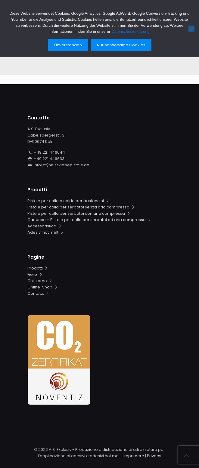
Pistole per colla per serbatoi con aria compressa (79, 213)
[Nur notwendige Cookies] (191, 29)
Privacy (154, 456)
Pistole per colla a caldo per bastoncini (68, 201)
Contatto (38, 293)
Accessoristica (45, 226)
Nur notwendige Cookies (121, 45)
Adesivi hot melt (46, 232)
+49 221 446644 (49, 152)
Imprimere (133, 456)
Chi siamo (40, 281)
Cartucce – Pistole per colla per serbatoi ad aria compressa (89, 220)
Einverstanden (68, 45)
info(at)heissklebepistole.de (61, 165)
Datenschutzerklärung (130, 31)
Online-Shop (43, 287)
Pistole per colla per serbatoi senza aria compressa (81, 207)
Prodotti (38, 268)
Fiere (35, 274)
